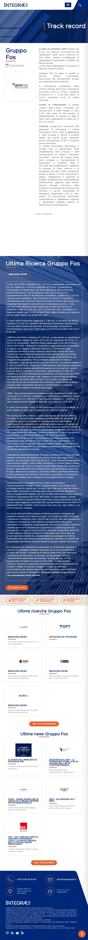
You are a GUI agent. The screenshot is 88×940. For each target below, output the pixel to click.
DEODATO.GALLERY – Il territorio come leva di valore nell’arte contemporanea (63, 762)
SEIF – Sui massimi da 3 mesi (62, 800)
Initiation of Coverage (63, 637)
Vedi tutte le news (44, 863)
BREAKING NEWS (18, 274)
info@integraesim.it (66, 880)
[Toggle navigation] (68, 5)
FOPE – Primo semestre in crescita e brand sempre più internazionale (23, 801)
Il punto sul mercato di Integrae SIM (22, 761)
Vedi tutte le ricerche (44, 724)
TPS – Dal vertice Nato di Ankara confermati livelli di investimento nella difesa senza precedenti (23, 840)
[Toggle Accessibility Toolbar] (82, 934)
